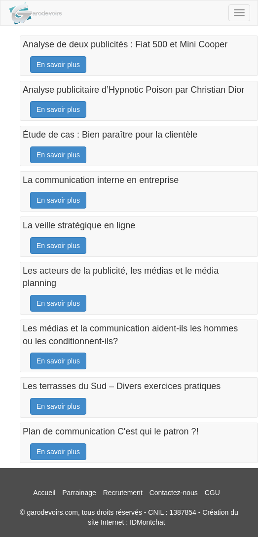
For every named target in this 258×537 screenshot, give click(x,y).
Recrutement (123, 493)
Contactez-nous (173, 493)
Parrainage (79, 493)
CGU (212, 493)
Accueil (44, 493)
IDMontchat (147, 522)
